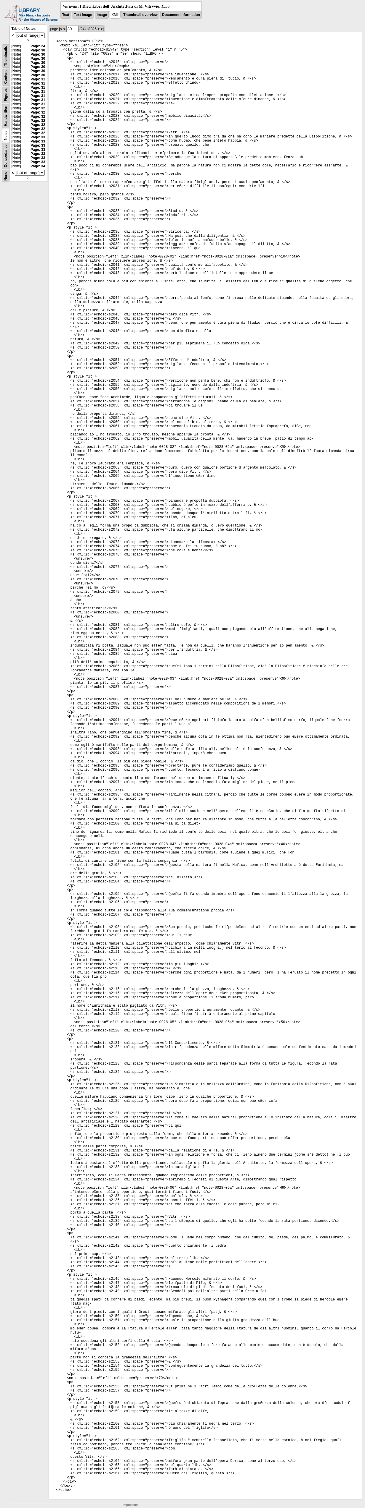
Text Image (83, 15)
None (6, 176)
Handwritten (6, 116)
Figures (6, 94)
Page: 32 (38, 108)
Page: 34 (38, 166)
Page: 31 (38, 79)
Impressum (130, 1505)
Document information (181, 15)
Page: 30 (38, 50)
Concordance (6, 156)
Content (6, 77)
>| (102, 29)
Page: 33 (38, 137)
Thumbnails (6, 56)
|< (60, 29)
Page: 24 (38, 46)
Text (65, 15)
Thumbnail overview (140, 15)
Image (102, 15)
